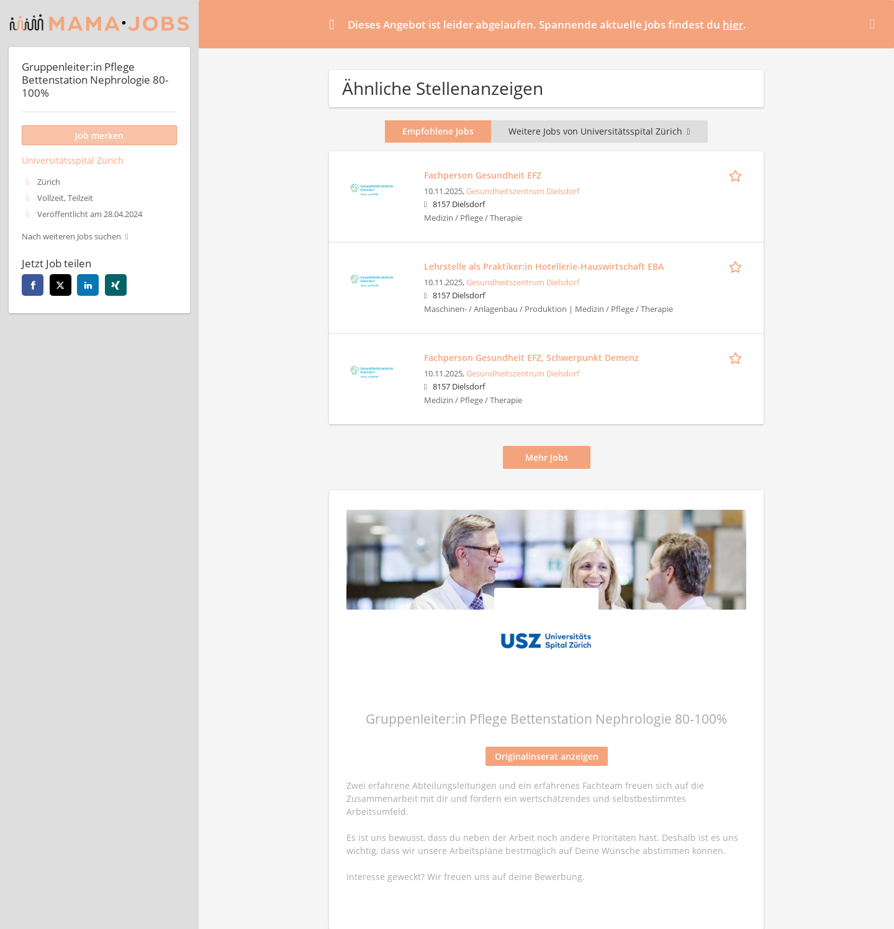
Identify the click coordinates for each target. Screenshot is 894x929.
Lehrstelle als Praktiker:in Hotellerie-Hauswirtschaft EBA (544, 266)
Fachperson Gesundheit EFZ (482, 175)
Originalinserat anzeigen (546, 756)
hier (733, 24)
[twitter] (60, 285)
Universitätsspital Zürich (73, 160)
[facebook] (32, 285)
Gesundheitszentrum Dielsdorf (522, 191)
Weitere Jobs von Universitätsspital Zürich (599, 131)
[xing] (116, 285)
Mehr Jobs (546, 457)
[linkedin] (88, 285)
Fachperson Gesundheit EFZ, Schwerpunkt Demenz (531, 357)
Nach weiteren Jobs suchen (71, 236)
